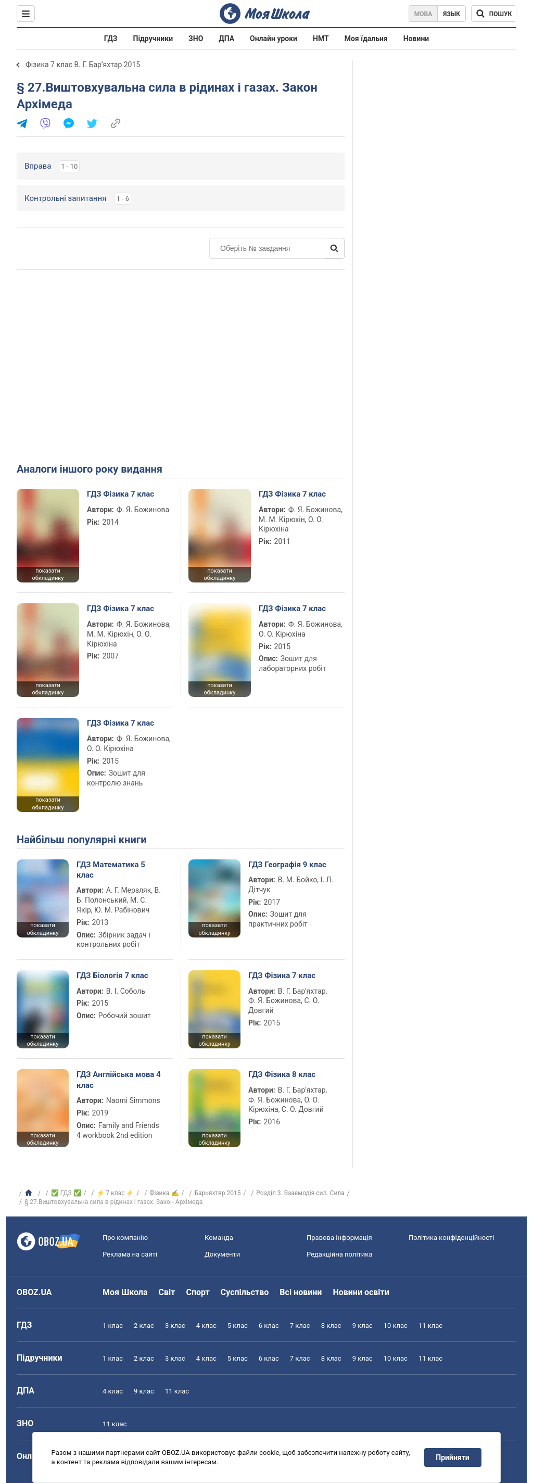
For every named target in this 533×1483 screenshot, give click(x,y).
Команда (219, 1237)
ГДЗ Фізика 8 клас (281, 1074)
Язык (451, 14)
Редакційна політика (339, 1254)
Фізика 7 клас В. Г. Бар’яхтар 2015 (83, 64)
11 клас (430, 1325)
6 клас (269, 1325)
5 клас (237, 1325)
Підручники (153, 38)
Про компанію (125, 1237)
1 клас (113, 1325)
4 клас (206, 1325)
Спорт (197, 1292)
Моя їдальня (366, 38)
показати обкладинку (48, 574)
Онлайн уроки (273, 38)
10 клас (396, 1325)
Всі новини (301, 1292)
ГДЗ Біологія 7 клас (112, 975)
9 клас (362, 1325)
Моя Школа (125, 1292)
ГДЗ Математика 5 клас (111, 870)
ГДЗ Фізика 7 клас (120, 494)
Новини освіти (361, 1292)
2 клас (144, 1325)
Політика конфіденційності (451, 1237)
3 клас (175, 1325)
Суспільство (245, 1292)
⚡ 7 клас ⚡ (115, 1193)
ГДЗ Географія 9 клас (287, 864)
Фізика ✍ (164, 1193)
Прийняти (452, 1457)
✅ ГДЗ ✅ (66, 1193)
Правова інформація (339, 1237)
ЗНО (195, 38)
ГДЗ (111, 38)
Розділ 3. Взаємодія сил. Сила (300, 1193)
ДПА (226, 38)
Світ (167, 1292)
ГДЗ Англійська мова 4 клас (119, 1079)
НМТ (321, 38)
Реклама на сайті (130, 1254)
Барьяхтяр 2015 (217, 1193)
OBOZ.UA (34, 1292)
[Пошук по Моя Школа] (494, 13)
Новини (416, 38)
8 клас (331, 1325)
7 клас (300, 1325)
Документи (222, 1254)
